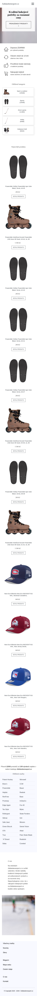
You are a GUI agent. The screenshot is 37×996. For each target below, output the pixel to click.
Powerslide (6, 788)
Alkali (21, 831)
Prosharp (5, 801)
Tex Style (5, 809)
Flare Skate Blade (26, 835)
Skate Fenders (25, 814)
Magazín (6, 960)
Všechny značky (8, 943)
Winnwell (23, 779)
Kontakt (5, 981)
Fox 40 (22, 805)
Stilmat (4, 818)
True (4, 835)
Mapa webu (7, 965)
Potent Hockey (7, 779)
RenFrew (5, 797)
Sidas (4, 843)
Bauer (22, 788)
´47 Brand (5, 839)
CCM (21, 784)
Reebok (22, 792)
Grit (21, 818)
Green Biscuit (7, 826)
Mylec (22, 809)
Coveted (23, 843)
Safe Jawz (6, 822)
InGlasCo (23, 801)
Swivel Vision (24, 826)
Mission (22, 822)
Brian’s (4, 784)
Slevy (5, 952)
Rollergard (6, 814)
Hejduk (4, 792)
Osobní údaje (7, 969)
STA (3, 831)
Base (21, 797)
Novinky (6, 948)
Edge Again (6, 805)
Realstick (23, 839)
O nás (5, 977)
